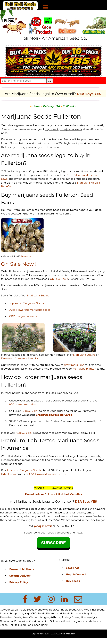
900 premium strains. (22, 404)
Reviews (26, 256)
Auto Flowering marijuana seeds (29, 309)
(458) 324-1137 (30, 410)
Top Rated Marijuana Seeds (26, 303)
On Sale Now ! (59, 278)
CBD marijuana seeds (23, 316)
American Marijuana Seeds (23, 470)
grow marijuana (74, 365)
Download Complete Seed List (20, 358)
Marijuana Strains (38, 295)
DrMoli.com (8, 474)
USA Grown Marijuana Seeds (47, 474)
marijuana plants (83, 368)
